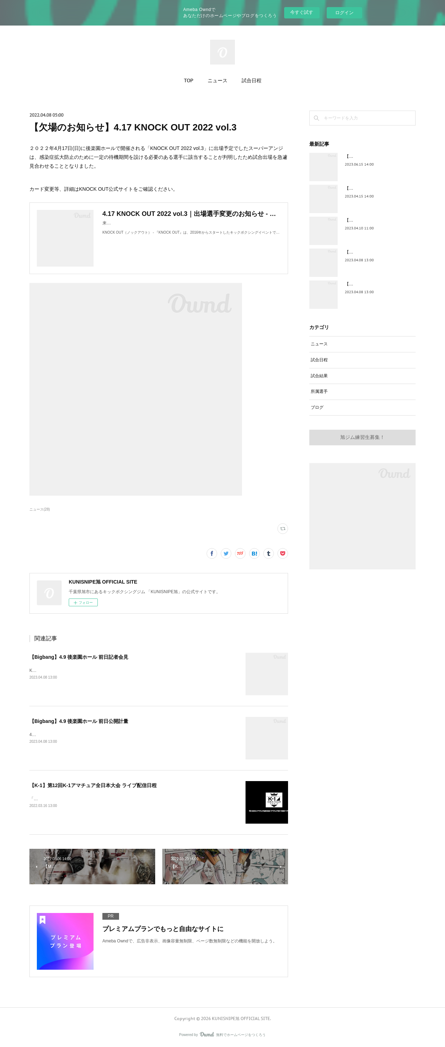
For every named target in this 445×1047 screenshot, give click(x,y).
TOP (188, 80)
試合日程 (251, 80)
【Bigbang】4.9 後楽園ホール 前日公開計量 (78, 721)
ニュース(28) (39, 509)
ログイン (344, 12)
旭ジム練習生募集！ (362, 437)
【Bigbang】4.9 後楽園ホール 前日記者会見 (78, 657)
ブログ (317, 407)
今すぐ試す (301, 12)
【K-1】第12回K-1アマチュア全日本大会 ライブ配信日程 (93, 785)
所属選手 (319, 391)
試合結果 (319, 375)
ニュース (217, 80)
